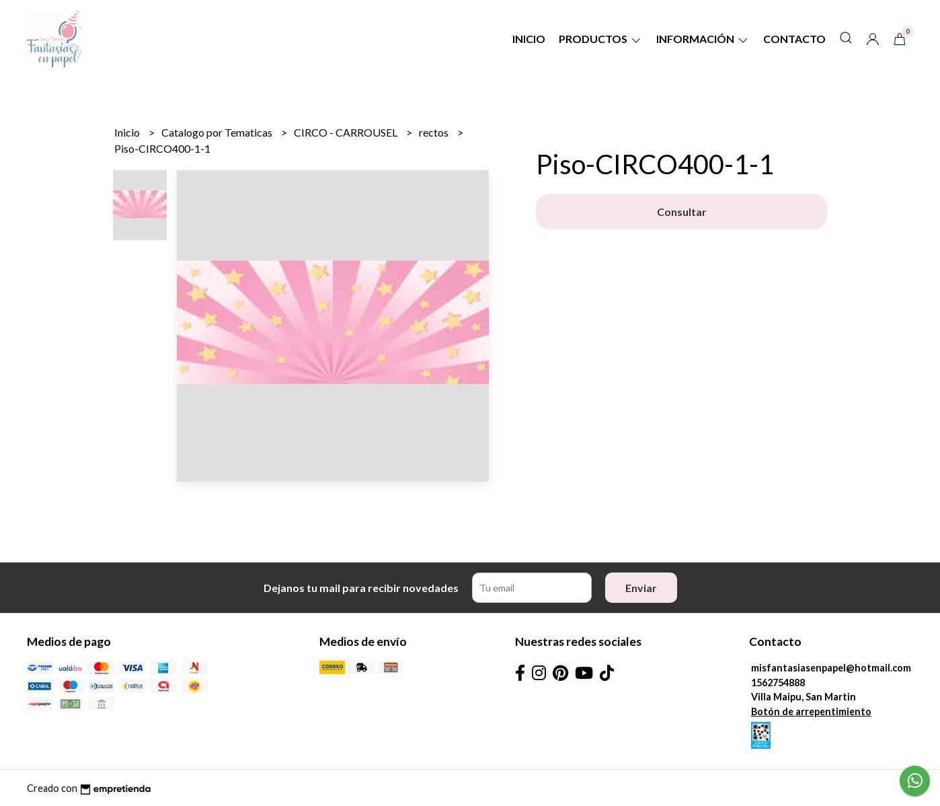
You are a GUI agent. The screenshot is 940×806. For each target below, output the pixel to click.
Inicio (528, 38)
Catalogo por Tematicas (217, 132)
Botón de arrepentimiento (811, 711)
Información (703, 38)
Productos (601, 38)
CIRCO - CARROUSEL (346, 132)
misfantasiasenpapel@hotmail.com (831, 667)
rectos (435, 132)
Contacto (794, 38)
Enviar (641, 587)
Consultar (682, 211)
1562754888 (778, 682)
